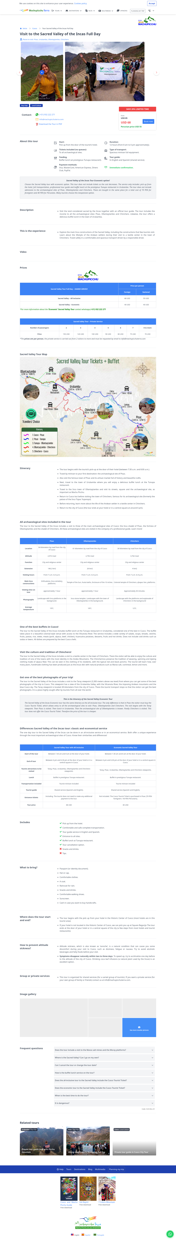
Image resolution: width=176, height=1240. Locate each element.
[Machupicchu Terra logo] (34, 10)
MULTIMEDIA (106, 11)
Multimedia (100, 1169)
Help (60, 1169)
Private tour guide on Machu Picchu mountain (41, 1140)
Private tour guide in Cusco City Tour (134, 1140)
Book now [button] (148, 121)
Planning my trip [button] (116, 1169)
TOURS (57, 10)
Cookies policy (80, 3)
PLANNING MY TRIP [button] (137, 11)
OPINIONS (122, 10)
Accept (152, 3)
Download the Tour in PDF (49, 124)
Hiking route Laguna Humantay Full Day (88, 1140)
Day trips (24, 105)
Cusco (34, 28)
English (75, 1235)
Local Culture (36, 105)
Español (86, 1235)
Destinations (79, 1169)
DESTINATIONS (73, 10)
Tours (68, 1169)
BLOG (90, 10)
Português (99, 1235)
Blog (90, 1169)
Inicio (23, 28)
